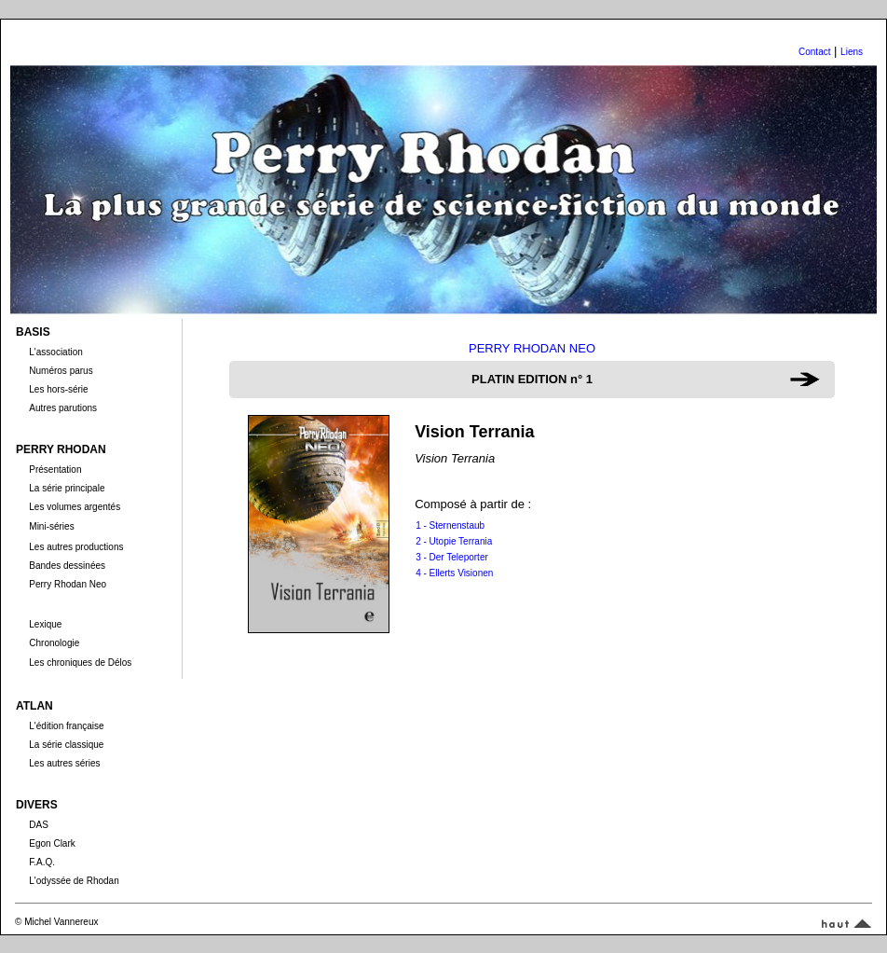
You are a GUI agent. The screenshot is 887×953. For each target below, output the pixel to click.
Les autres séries (64, 763)
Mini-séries (51, 526)
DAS (38, 825)
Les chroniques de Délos (80, 662)
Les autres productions (76, 547)
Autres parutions (63, 408)
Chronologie (54, 643)
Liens (851, 52)
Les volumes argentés (74, 507)
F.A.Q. (42, 862)
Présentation (55, 469)
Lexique (45, 624)
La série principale (66, 488)
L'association (56, 352)
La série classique (66, 744)
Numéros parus (60, 371)
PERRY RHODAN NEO (532, 348)
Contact (814, 52)
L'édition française (66, 726)
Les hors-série (58, 389)
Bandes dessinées (67, 565)
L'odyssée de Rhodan (73, 881)
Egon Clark (52, 843)
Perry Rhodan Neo (67, 584)
